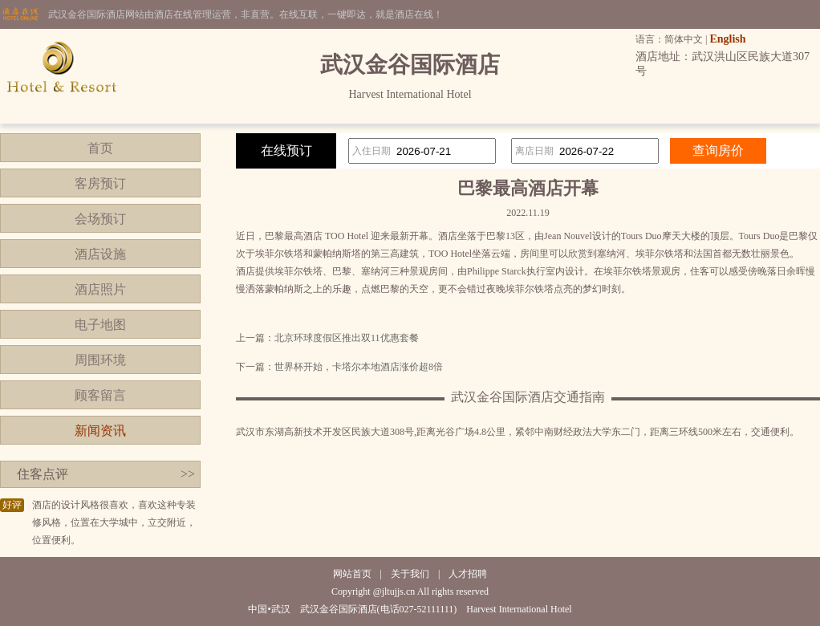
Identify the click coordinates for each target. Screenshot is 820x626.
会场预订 (100, 219)
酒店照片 (100, 289)
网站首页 (352, 573)
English (727, 39)
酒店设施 (100, 254)
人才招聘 (468, 573)
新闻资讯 (100, 430)
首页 (100, 148)
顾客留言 (100, 395)
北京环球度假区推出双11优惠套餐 (346, 337)
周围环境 (100, 360)
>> (188, 474)
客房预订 (100, 183)
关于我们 (410, 573)
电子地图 (100, 324)
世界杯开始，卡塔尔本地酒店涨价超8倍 (358, 366)
